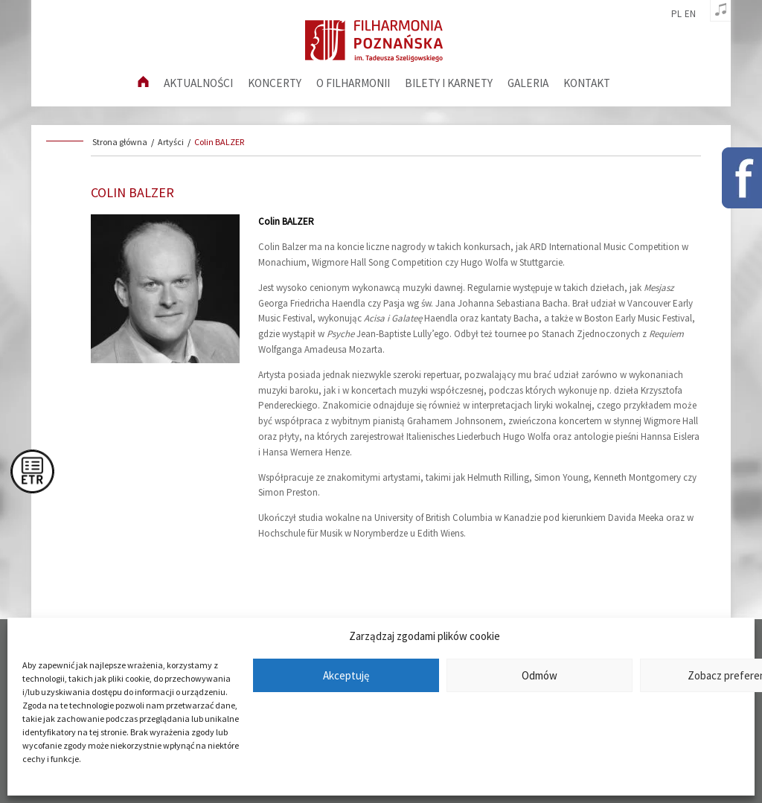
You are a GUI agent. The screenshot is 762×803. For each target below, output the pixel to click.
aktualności (198, 83)
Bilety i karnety (449, 83)
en (690, 14)
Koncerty (274, 83)
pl (676, 14)
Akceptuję (346, 675)
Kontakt (586, 83)
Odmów (539, 675)
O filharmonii (353, 83)
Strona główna (119, 141)
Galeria (528, 83)
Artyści (171, 141)
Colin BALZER (219, 141)
